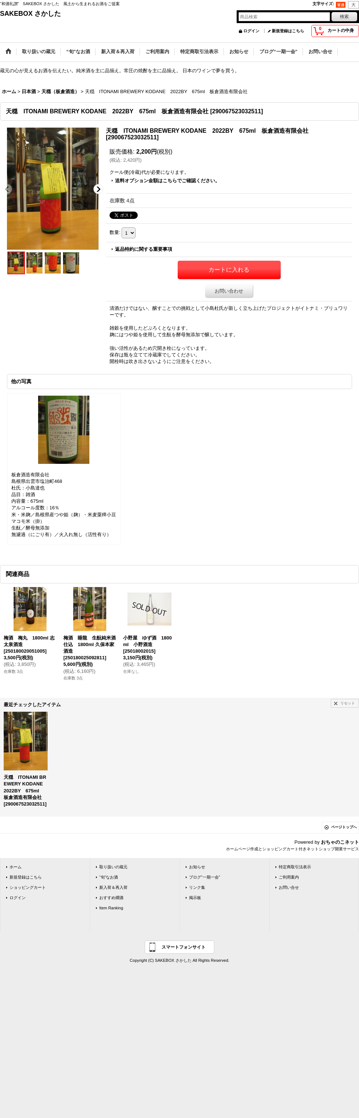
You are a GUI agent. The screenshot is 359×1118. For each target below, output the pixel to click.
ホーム (16, 867)
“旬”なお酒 (108, 877)
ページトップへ (344, 827)
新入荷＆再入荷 (113, 887)
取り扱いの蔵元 (113, 867)
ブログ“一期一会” (204, 877)
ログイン (251, 31)
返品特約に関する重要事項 (143, 249)
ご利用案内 (289, 877)
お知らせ (197, 867)
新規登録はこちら (288, 31)
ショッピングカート (28, 887)
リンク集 (197, 887)
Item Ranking (111, 908)
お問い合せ (289, 887)
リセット (347, 703)
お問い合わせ (229, 291)
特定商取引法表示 (295, 867)
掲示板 (195, 897)
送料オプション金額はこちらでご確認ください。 (167, 180)
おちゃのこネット (340, 842)
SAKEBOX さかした (30, 13)
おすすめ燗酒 (111, 897)
